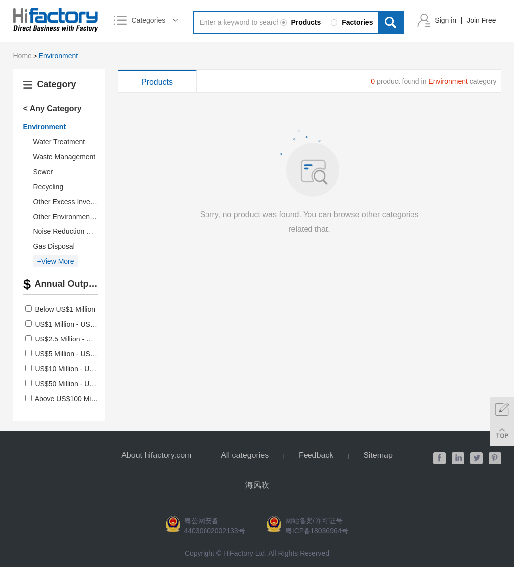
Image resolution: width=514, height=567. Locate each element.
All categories (245, 455)
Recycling (48, 187)
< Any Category (52, 108)
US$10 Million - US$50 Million (81, 369)
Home (22, 56)
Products (157, 82)
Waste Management (64, 157)
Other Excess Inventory (69, 202)
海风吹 (257, 485)
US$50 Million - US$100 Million (83, 384)
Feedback (316, 455)
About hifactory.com (156, 455)
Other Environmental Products (80, 217)
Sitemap (378, 455)
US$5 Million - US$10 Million (79, 354)
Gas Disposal (54, 246)
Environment (58, 56)
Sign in (445, 20)
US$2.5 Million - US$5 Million (80, 339)
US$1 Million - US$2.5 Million (80, 324)
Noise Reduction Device (70, 231)
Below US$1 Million (65, 309)
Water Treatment (59, 142)
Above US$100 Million (69, 399)
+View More (55, 261)
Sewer (43, 172)
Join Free (481, 20)
